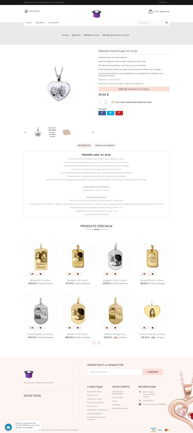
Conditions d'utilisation (97, 410)
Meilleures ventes (94, 399)
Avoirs (114, 401)
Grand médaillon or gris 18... (41, 334)
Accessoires (54, 23)
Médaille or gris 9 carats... (115, 280)
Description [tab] (84, 145)
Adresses (116, 405)
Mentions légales (94, 413)
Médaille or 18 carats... (40, 280)
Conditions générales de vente (96, 418)
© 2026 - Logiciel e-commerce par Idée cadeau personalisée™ (51, 430)
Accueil (29, 23)
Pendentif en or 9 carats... (152, 280)
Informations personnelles (117, 392)
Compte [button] (164, 2)
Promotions (92, 406)
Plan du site (92, 395)
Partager (102, 113)
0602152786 (148, 400)
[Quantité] (101, 102)
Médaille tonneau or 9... (115, 334)
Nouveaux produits (95, 402)
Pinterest (119, 113)
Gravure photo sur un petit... (152, 334)
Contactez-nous (94, 391)
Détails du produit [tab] (105, 145)
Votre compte (121, 386)
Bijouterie (40, 23)
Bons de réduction (120, 408)
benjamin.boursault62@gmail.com (158, 404)
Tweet (110, 113)
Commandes (117, 397)
